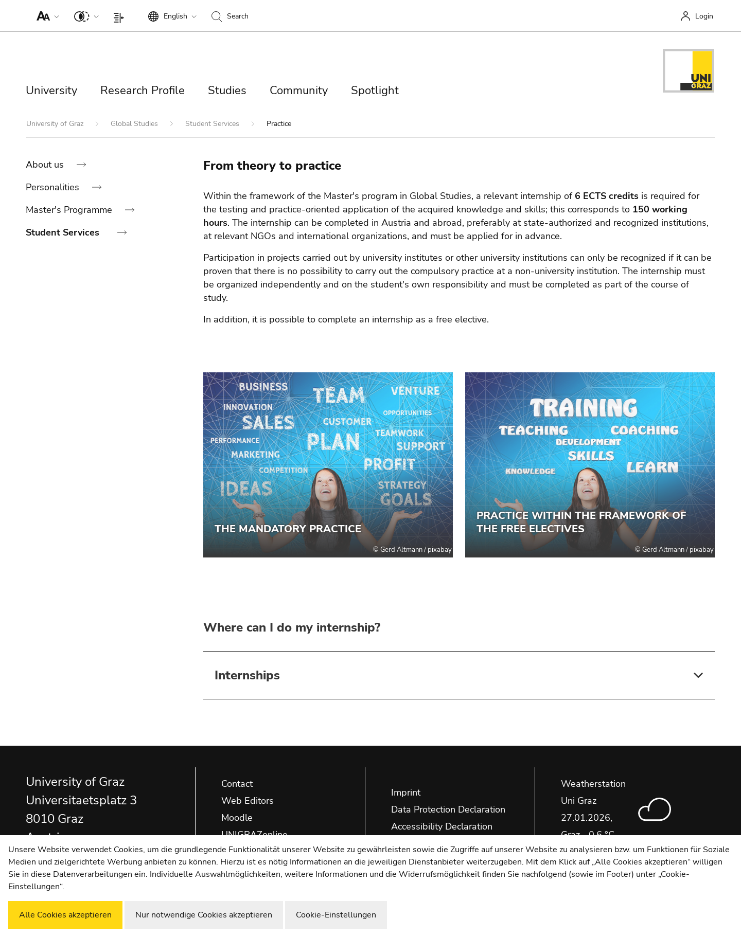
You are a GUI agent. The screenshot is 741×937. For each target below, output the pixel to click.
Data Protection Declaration (448, 809)
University (51, 90)
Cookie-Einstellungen (336, 915)
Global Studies (135, 124)
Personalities (54, 187)
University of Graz (55, 124)
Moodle (237, 818)
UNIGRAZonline (254, 834)
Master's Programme (70, 210)
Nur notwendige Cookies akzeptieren (203, 915)
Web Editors (247, 801)
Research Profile (142, 90)
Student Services (213, 124)
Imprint (405, 792)
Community (299, 90)
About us (46, 164)
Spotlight (375, 90)
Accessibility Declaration (441, 826)
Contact (237, 784)
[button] (45, 15)
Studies (227, 90)
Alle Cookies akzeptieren (65, 915)
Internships (247, 675)
